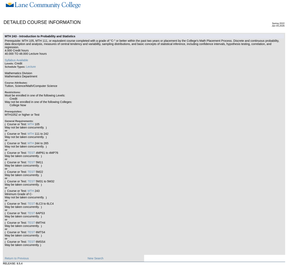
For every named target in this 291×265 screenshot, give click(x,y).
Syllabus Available (16, 60)
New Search (95, 258)
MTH (31, 124)
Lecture (31, 66)
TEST (31, 152)
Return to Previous (17, 258)
